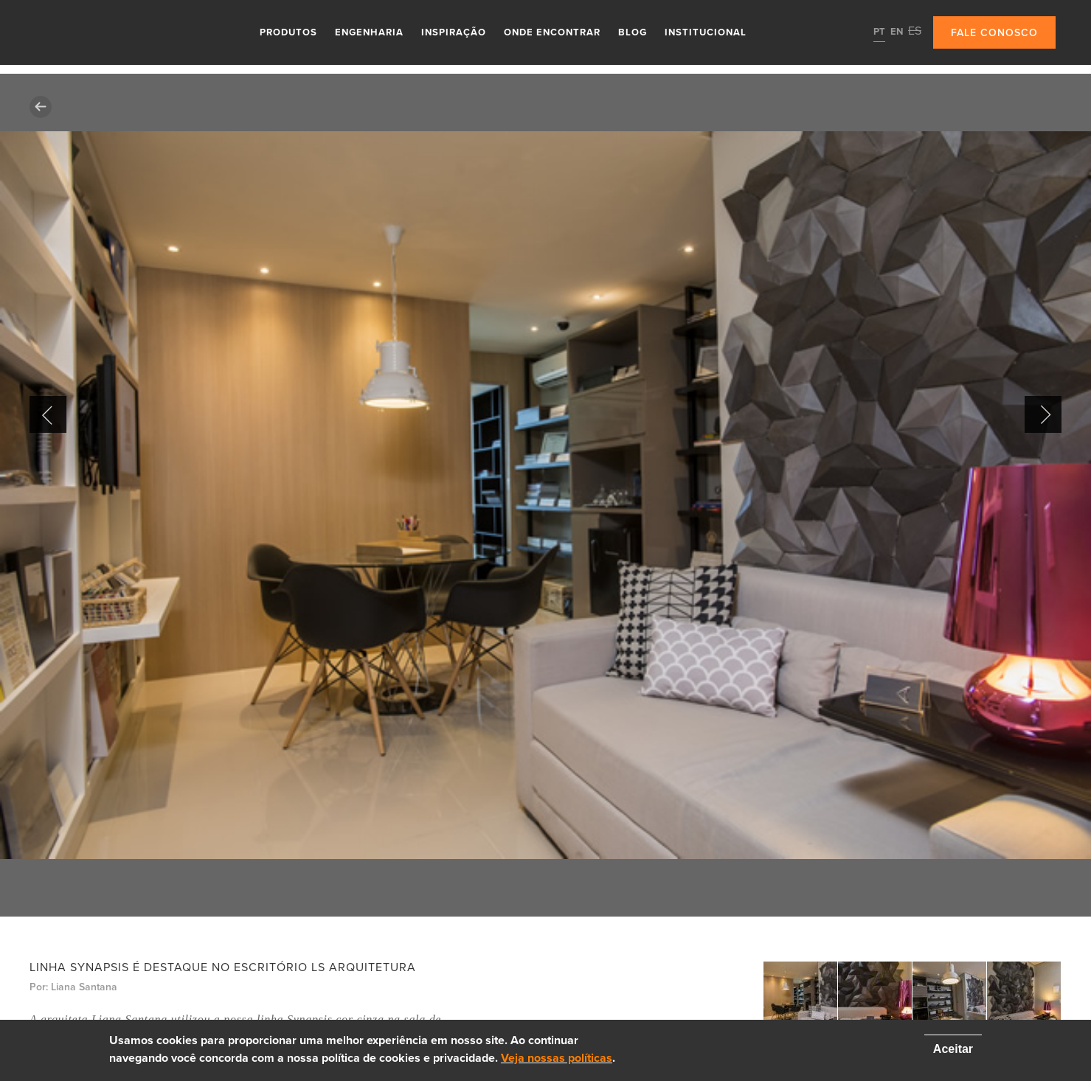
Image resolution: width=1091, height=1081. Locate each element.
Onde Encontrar (552, 32)
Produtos (288, 32)
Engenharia (369, 32)
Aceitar (953, 1049)
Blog (632, 32)
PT (879, 32)
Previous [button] (48, 414)
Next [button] (1043, 414)
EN (896, 32)
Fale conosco (994, 33)
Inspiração (453, 32)
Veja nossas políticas (556, 1058)
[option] (545, 495)
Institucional (706, 32)
